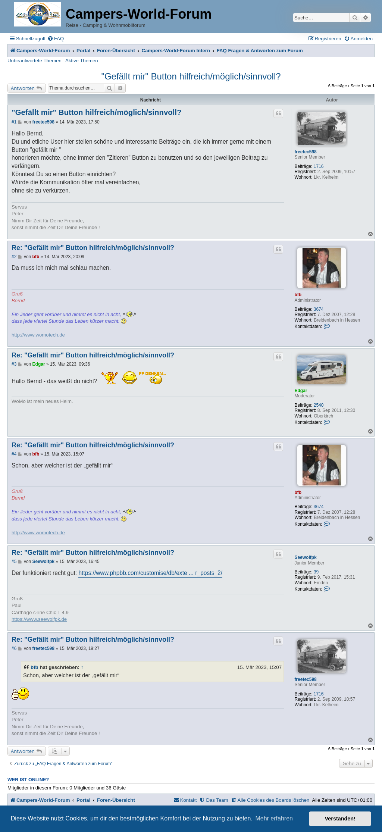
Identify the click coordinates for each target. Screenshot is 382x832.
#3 (14, 364)
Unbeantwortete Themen (34, 60)
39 (316, 572)
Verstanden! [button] (340, 819)
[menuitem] (55, 38)
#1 (14, 122)
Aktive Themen (81, 60)
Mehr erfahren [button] (274, 818)
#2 (14, 256)
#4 (14, 454)
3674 (319, 309)
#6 (14, 648)
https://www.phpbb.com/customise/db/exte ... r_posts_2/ (150, 573)
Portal (83, 50)
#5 (14, 561)
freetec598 (305, 151)
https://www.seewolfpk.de (39, 619)
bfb (297, 294)
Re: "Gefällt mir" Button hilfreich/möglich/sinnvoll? (93, 247)
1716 (319, 166)
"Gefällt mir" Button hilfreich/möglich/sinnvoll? (191, 76)
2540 (319, 405)
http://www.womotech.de (38, 335)
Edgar (300, 390)
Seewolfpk (305, 557)
